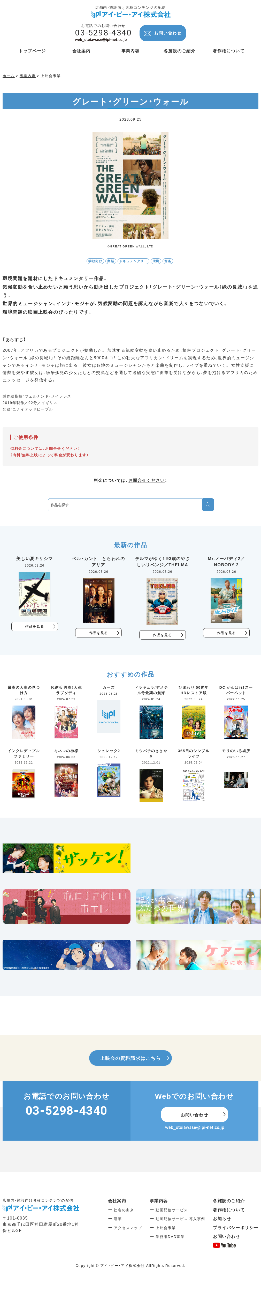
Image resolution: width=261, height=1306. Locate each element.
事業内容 (159, 1201)
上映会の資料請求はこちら (130, 1058)
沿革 (118, 1219)
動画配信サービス (172, 1210)
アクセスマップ (128, 1227)
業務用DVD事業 (170, 1236)
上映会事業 (166, 1227)
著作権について (229, 1210)
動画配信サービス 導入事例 (180, 1219)
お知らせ (222, 1219)
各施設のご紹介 (229, 1201)
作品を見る (35, 626)
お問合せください (146, 480)
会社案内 (117, 1201)
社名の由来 (124, 1210)
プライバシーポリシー (235, 1227)
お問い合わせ (168, 33)
